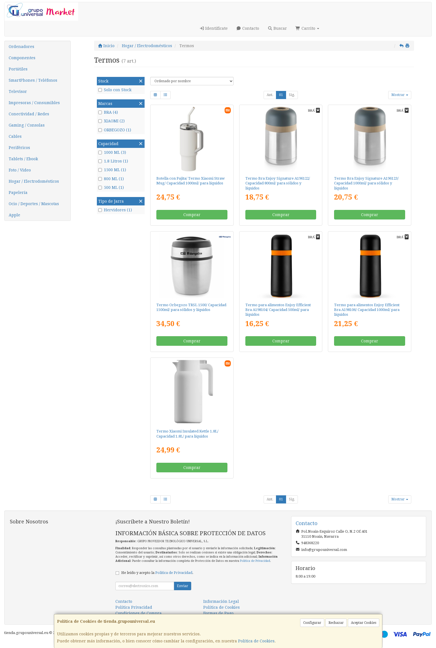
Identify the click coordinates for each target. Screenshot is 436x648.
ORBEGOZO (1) (114, 130)
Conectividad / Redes (29, 114)
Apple (14, 215)
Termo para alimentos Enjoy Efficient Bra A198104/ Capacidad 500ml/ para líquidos (278, 310)
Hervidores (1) (115, 210)
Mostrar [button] (399, 95)
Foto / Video (20, 170)
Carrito (307, 28)
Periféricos (19, 147)
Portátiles (18, 69)
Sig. (292, 95)
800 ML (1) (111, 179)
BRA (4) (108, 112)
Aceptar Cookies (363, 623)
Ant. (270, 95)
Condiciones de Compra (138, 613)
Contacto (247, 28)
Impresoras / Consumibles (34, 102)
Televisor (18, 91)
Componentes (22, 58)
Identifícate (213, 28)
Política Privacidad (133, 607)
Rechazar (336, 623)
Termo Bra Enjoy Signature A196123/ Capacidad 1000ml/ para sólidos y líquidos (366, 183)
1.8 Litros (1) (113, 161)
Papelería (18, 192)
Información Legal (221, 601)
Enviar (182, 586)
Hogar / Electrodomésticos (34, 181)
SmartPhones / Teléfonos (33, 80)
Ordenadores (21, 46)
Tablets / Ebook (23, 159)
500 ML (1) (111, 187)
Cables (15, 136)
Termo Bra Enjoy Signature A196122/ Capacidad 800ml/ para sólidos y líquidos (277, 183)
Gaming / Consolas (27, 125)
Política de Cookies (256, 641)
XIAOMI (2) (111, 121)
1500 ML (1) (112, 170)
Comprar (191, 214)
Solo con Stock (114, 90)
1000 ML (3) (112, 152)
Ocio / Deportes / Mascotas (34, 204)
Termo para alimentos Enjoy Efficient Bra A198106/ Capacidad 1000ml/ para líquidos (367, 310)
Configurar (312, 623)
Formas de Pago (218, 613)
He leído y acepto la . (157, 573)
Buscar (277, 28)
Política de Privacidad (255, 560)
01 (281, 95)
